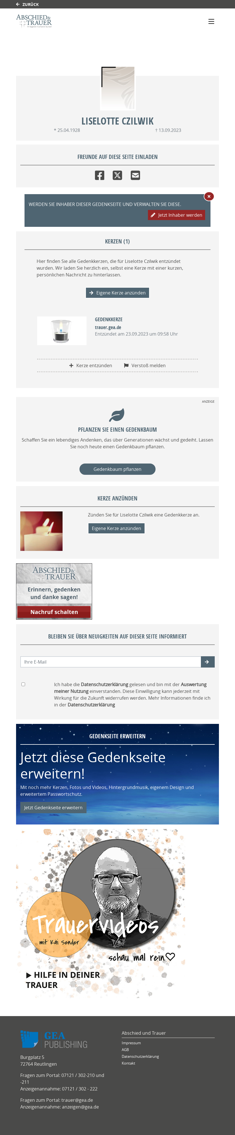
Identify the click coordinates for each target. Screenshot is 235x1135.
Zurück (27, 4)
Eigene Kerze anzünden (117, 293)
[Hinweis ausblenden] (209, 196)
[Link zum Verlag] (64, 21)
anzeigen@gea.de (80, 1107)
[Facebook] (99, 174)
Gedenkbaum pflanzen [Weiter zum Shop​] (117, 469)
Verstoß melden (145, 365)
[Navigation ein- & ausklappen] (211, 21)
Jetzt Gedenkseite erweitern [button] (53, 807)
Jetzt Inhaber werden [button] (176, 215)
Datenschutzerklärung (140, 1056)
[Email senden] (110, 662)
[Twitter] (117, 174)
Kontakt (128, 1063)
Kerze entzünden (90, 365)
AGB (125, 1049)
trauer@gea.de (77, 1100)
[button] (208, 662)
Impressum (131, 1043)
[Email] (135, 174)
